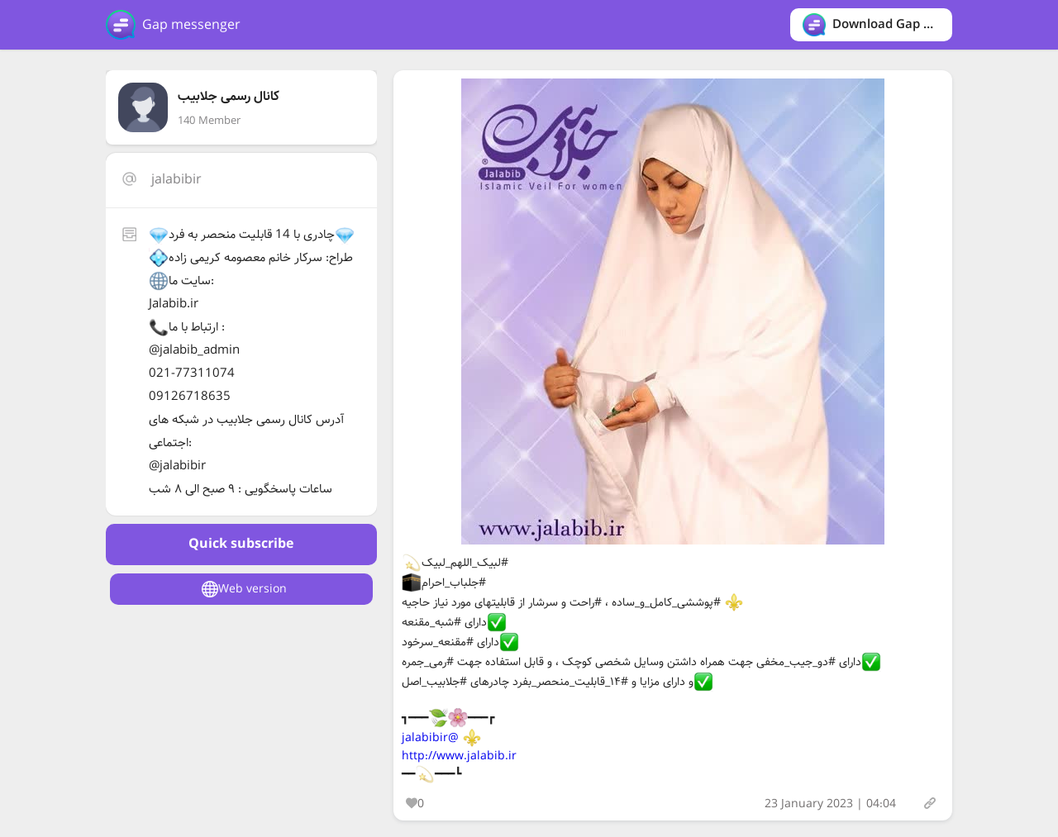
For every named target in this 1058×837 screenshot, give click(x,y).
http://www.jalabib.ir (459, 756)
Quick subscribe (240, 544)
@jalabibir (430, 738)
